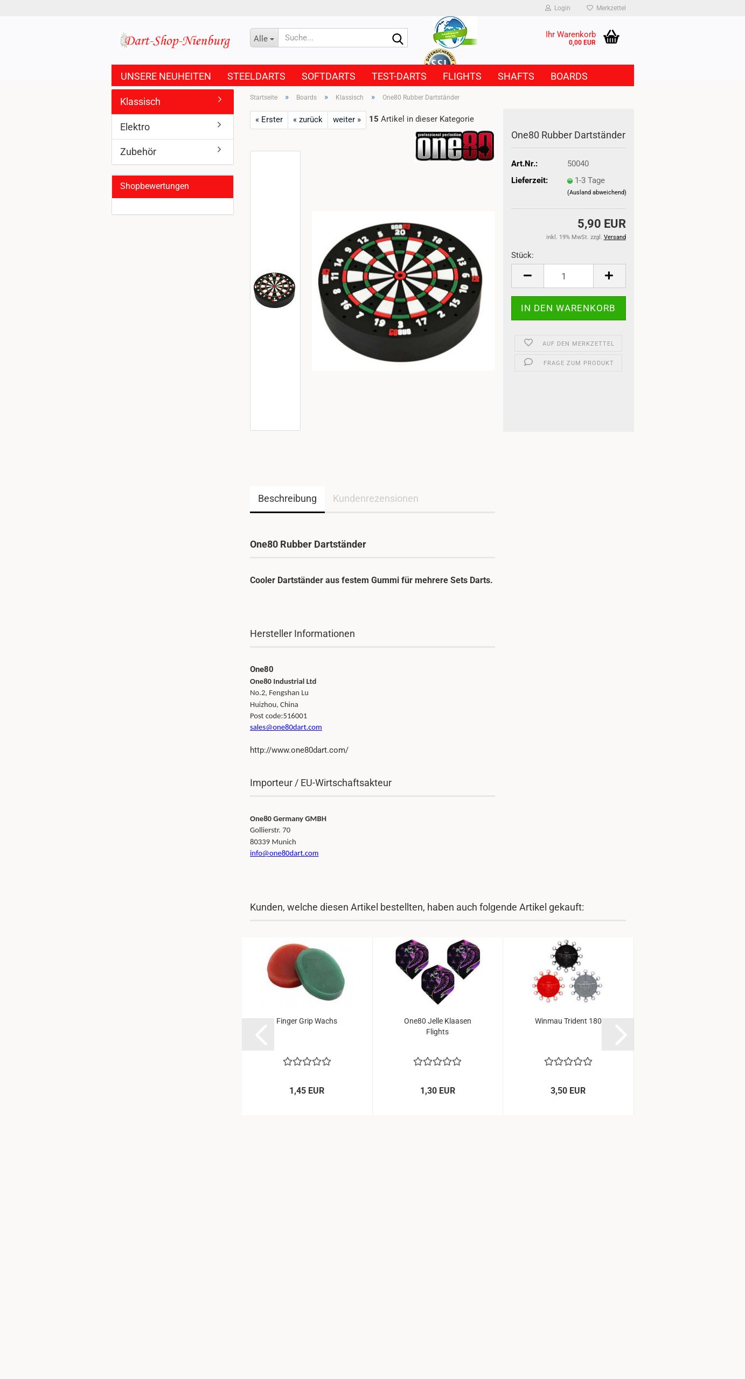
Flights (462, 76)
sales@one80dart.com (286, 727)
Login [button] (557, 8)
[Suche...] (264, 37)
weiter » (347, 119)
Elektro (135, 126)
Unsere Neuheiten (166, 76)
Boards (569, 76)
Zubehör (138, 151)
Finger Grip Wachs (306, 1021)
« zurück (308, 119)
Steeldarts (256, 76)
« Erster (269, 119)
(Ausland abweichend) (596, 192)
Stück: (522, 255)
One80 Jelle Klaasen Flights (437, 1026)
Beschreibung (287, 498)
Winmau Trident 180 (568, 1021)
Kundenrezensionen (376, 498)
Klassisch (140, 101)
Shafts (516, 76)
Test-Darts (399, 76)
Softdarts (329, 76)
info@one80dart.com (284, 853)
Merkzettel (606, 8)
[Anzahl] (569, 276)
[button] (527, 276)
